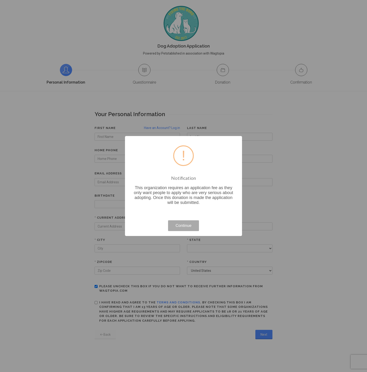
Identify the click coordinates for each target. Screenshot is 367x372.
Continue (183, 225)
